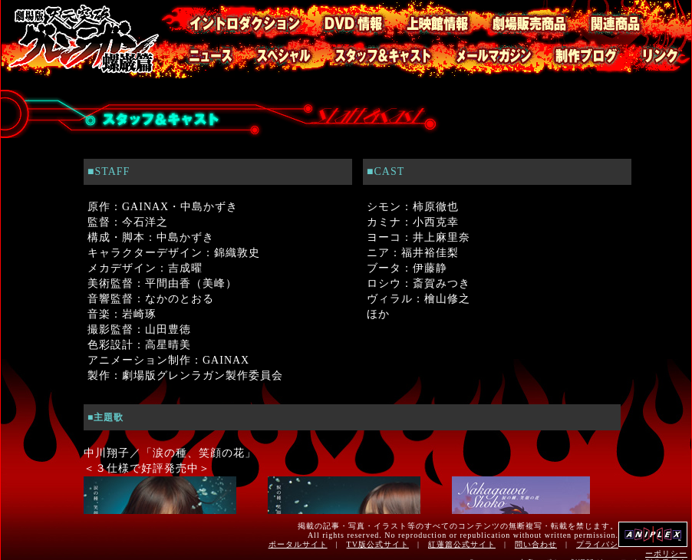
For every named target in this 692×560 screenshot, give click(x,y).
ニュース (197, 58)
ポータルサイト (298, 544)
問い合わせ (536, 544)
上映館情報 (429, 19)
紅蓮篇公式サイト (462, 544)
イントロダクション (231, 19)
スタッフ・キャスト (373, 58)
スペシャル (273, 58)
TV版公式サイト (378, 544)
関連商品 (630, 19)
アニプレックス (652, 534)
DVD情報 (344, 19)
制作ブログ (576, 58)
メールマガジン (483, 58)
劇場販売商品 (521, 19)
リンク (655, 58)
